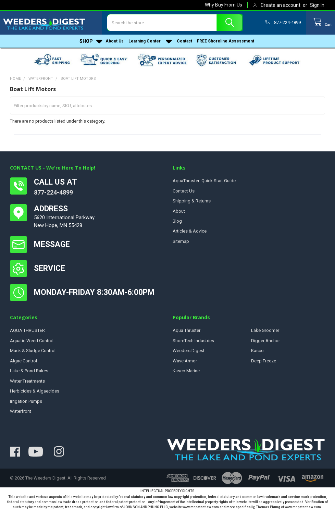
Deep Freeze (263, 360)
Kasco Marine (186, 370)
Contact (184, 43)
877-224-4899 (53, 192)
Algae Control (23, 360)
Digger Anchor (265, 340)
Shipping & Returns (192, 200)
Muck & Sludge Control (32, 350)
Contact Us (184, 191)
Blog (177, 221)
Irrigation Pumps (26, 401)
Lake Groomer (265, 330)
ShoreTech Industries (193, 340)
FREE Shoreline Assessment (225, 43)
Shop (90, 43)
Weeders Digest (188, 350)
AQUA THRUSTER (27, 330)
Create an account (280, 5)
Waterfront (20, 411)
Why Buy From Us (223, 5)
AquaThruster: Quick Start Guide (204, 180)
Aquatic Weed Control (31, 340)
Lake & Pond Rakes (29, 370)
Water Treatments (27, 381)
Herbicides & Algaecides (34, 391)
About (179, 211)
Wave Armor (185, 360)
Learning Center (150, 43)
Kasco (257, 350)
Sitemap (181, 241)
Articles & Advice (190, 231)
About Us (115, 43)
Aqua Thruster (186, 330)
